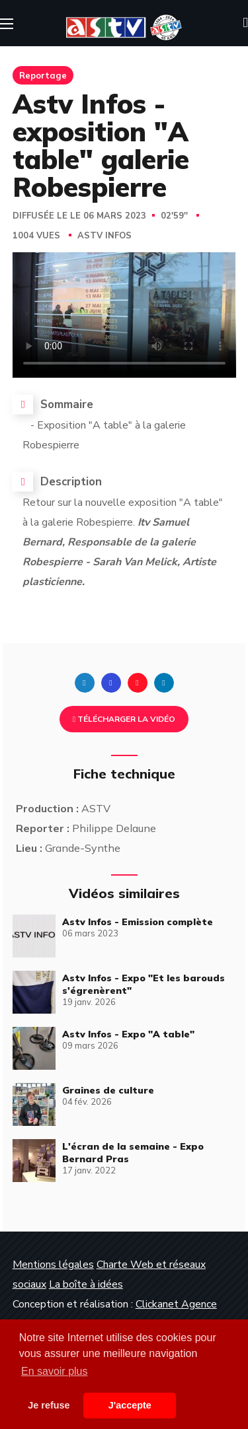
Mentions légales (53, 1264)
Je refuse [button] (48, 1405)
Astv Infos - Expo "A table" (128, 1034)
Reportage (43, 75)
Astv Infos (104, 236)
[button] (245, 23)
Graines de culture (108, 1090)
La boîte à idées (86, 1284)
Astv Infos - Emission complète (137, 922)
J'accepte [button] (129, 1405)
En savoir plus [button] (54, 1371)
